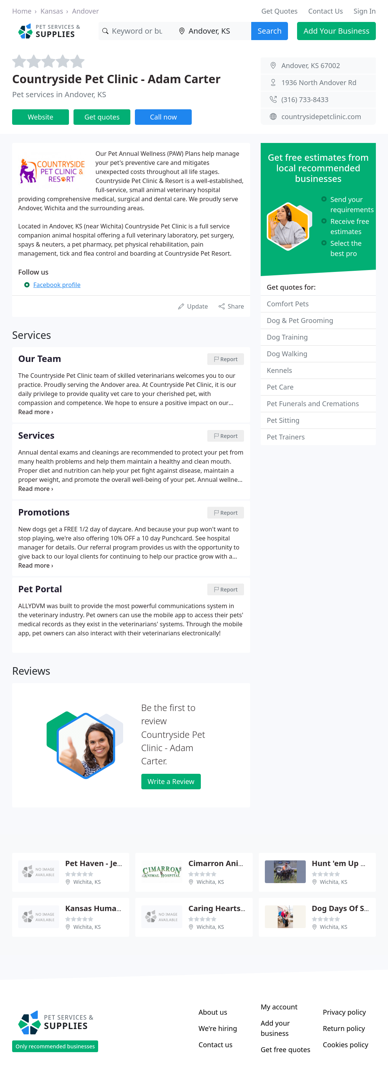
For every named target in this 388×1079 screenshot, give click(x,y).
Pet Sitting (283, 420)
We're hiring (218, 1028)
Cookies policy (345, 1044)
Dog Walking (287, 353)
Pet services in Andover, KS (59, 94)
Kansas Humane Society (110, 908)
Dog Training (287, 337)
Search (270, 31)
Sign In (365, 11)
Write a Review (171, 781)
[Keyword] (137, 31)
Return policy (344, 1028)
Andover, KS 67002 (311, 65)
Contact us (216, 1044)
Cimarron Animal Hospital (237, 863)
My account (279, 1006)
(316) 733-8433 (305, 99)
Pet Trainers (286, 436)
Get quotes (102, 116)
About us (213, 1012)
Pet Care (280, 386)
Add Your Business (336, 31)
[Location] (213, 31)
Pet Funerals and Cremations (313, 403)
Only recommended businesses (55, 1046)
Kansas (52, 11)
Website (40, 116)
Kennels (279, 370)
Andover (85, 11)
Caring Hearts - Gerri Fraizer (241, 908)
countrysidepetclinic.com (321, 116)
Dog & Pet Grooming (300, 320)
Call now (163, 116)
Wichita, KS (87, 881)
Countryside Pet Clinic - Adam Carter (116, 79)
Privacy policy (344, 1012)
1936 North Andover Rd (319, 82)
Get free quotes (285, 1049)
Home (21, 11)
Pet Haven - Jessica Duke (111, 863)
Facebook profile (56, 285)
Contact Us (325, 11)
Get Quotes (279, 11)
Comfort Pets (288, 303)
